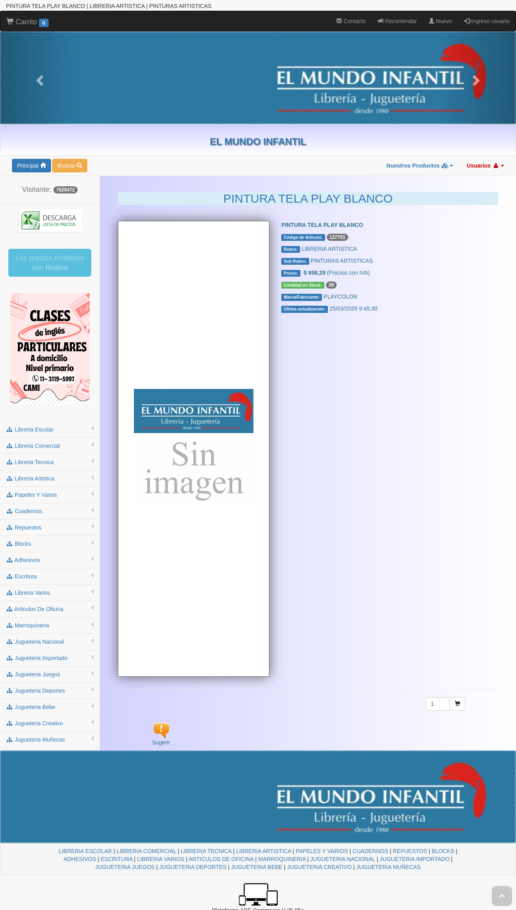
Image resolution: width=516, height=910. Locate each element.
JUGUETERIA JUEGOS (125, 867)
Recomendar (397, 21)
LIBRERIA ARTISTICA (263, 851)
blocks (50, 543)
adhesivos (50, 559)
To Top (502, 896)
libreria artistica (50, 478)
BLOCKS (443, 851)
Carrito (27, 22)
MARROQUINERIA (282, 859)
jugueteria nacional (50, 641)
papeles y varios (50, 494)
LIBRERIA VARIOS (160, 859)
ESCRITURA (117, 859)
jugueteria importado (50, 657)
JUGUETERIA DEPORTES (193, 867)
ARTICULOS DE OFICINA (221, 859)
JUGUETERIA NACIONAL (342, 859)
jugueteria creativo (50, 722)
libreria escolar (50, 429)
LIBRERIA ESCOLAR (85, 851)
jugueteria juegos (50, 674)
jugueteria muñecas (50, 739)
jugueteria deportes (50, 690)
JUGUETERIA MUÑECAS (388, 867)
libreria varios (50, 592)
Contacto (351, 21)
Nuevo (440, 21)
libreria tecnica (50, 461)
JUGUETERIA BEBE (257, 867)
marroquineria (50, 625)
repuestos (50, 527)
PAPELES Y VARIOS (322, 851)
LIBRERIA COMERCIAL (147, 851)
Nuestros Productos (420, 165)
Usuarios (485, 165)
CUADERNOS (370, 851)
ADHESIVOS (79, 859)
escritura (50, 576)
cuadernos (50, 510)
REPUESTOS (410, 851)
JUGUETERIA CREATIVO (319, 867)
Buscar (69, 165)
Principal (31, 165)
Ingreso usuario (487, 21)
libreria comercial (50, 445)
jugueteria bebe (50, 706)
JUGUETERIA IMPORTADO (414, 859)
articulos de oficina (50, 608)
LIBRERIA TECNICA (206, 851)
